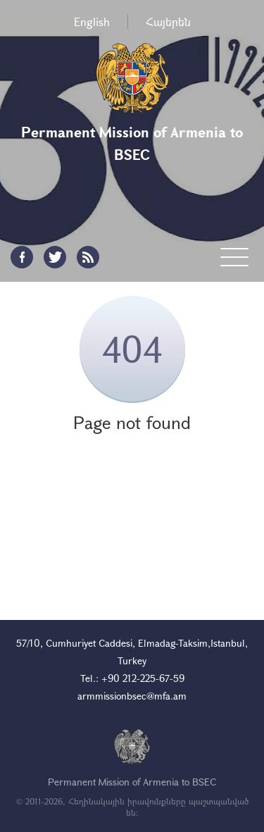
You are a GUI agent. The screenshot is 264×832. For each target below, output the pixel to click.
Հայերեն (168, 21)
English (92, 21)
